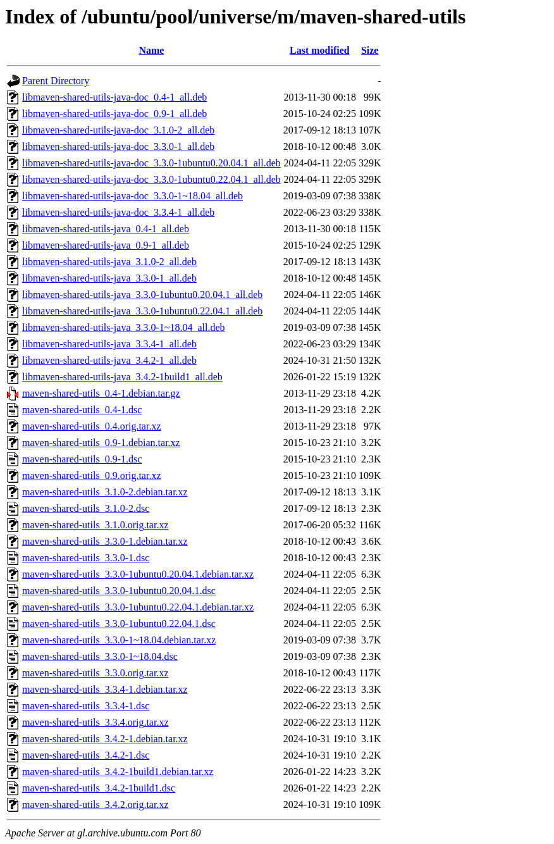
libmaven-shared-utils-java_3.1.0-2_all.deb (109, 261)
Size (370, 50)
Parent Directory (55, 80)
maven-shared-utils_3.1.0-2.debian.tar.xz (105, 492)
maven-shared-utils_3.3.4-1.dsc (85, 705)
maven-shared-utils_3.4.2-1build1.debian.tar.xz (118, 771)
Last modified (320, 50)
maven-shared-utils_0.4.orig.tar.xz (91, 426)
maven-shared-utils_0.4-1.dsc (82, 409)
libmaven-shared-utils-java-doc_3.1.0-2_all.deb (118, 130)
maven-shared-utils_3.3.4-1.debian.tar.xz (105, 689)
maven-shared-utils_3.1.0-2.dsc (85, 508)
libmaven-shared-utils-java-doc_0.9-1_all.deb (114, 113)
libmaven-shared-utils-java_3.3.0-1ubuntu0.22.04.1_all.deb (142, 311)
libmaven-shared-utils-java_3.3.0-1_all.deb (109, 278)
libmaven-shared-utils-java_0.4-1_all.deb (105, 228)
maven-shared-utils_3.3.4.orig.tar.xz (95, 722)
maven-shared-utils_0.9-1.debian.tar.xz (101, 442)
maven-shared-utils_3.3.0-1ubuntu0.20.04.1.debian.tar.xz (138, 574)
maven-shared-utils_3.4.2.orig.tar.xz (95, 804)
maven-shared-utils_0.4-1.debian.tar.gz (101, 393)
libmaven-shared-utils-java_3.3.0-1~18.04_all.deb (123, 327)
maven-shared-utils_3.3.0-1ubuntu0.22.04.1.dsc (119, 623)
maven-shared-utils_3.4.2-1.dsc (85, 755)
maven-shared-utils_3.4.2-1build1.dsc (98, 788)
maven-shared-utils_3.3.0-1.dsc (85, 557)
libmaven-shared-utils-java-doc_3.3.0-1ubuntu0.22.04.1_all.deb (151, 179)
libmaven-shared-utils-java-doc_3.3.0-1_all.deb (118, 146)
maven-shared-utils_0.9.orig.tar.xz (91, 475)
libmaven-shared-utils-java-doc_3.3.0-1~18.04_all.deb (132, 195)
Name (151, 50)
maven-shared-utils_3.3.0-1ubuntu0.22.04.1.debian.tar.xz (138, 607)
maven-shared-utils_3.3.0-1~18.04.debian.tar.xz (119, 640)
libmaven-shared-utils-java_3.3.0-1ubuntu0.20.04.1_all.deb (142, 294)
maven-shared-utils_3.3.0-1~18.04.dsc (100, 656)
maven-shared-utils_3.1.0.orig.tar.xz (95, 524)
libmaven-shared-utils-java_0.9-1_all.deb (105, 245)
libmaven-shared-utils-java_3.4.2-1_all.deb (109, 360)
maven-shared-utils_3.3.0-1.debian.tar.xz (105, 541)
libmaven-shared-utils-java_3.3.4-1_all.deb (109, 343)
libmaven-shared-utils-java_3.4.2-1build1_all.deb (122, 376)
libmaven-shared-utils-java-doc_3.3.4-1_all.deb (118, 212)
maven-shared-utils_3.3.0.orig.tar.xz (95, 672)
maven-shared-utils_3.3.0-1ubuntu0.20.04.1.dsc (119, 590)
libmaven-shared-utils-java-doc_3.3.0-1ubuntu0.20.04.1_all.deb (151, 163)
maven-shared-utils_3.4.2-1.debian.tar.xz (105, 738)
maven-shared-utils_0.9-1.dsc (82, 459)
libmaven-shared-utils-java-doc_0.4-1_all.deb (114, 97)
